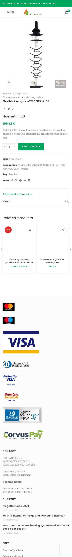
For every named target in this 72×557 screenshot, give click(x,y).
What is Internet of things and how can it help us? (34, 515)
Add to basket (30, 146)
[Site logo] (36, 12)
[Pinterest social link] (20, 180)
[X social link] (16, 180)
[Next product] (13, 109)
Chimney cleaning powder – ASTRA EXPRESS (19, 261)
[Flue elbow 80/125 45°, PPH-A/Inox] (52, 241)
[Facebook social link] (12, 180)
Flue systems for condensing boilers (23, 97)
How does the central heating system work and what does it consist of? (36, 527)
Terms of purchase (13, 550)
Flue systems (19, 93)
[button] (64, 230)
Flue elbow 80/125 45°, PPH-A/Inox (52, 261)
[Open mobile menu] (8, 12)
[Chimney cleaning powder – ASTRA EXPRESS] (19, 241)
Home (6, 93)
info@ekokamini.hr (20, 475)
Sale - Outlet (21, 169)
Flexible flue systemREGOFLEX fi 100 (26, 101)
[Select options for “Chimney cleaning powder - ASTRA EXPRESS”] (30, 230)
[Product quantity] (9, 146)
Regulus (13, 174)
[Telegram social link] (29, 180)
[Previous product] (5, 109)
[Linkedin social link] (25, 180)
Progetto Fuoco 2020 (16, 506)
